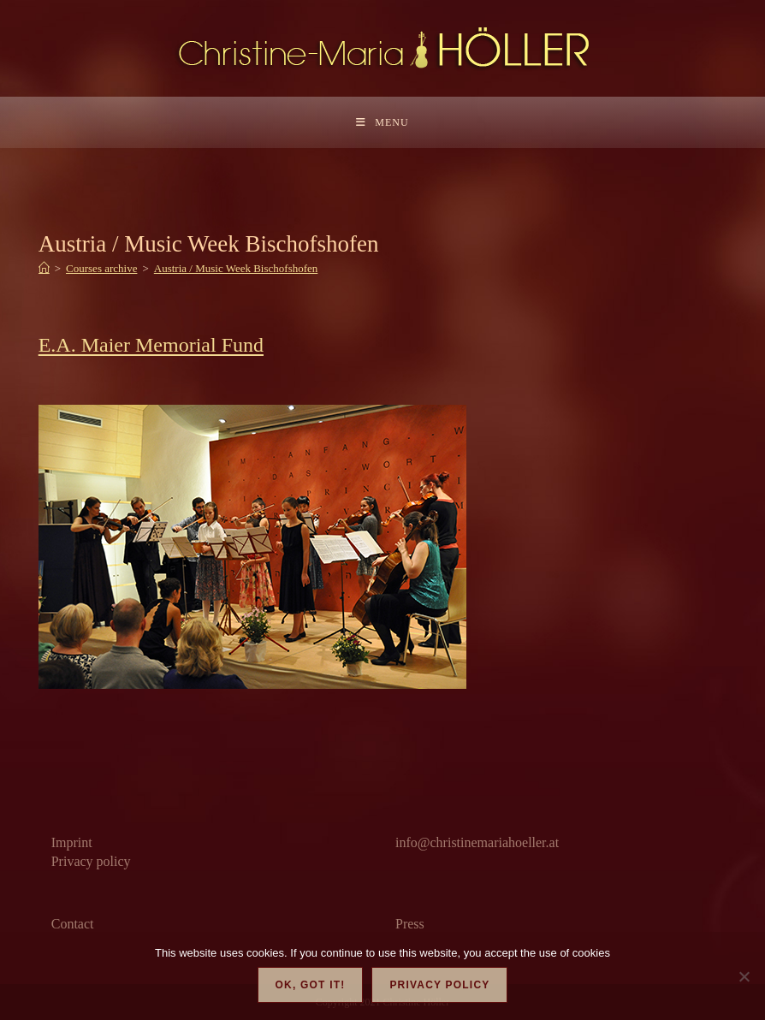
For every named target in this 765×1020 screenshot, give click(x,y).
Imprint (71, 842)
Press (409, 923)
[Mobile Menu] (382, 122)
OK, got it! (311, 985)
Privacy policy (91, 861)
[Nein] (743, 976)
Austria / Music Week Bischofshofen (236, 268)
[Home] (44, 268)
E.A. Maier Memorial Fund (151, 345)
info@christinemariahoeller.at (477, 842)
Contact (72, 923)
